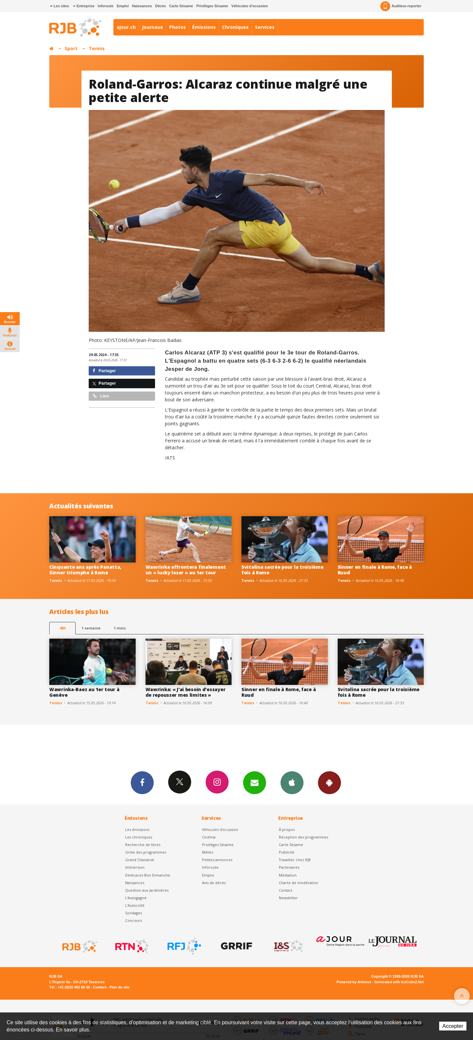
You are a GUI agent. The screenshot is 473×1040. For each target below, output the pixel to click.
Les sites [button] (59, 6)
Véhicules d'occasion (249, 6)
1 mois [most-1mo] (120, 628)
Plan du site (119, 987)
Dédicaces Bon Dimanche (147, 875)
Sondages (133, 913)
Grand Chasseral (139, 860)
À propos (287, 829)
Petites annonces (217, 860)
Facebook (142, 782)
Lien (101, 395)
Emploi (123, 6)
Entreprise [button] (83, 6)
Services (265, 27)
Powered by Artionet (354, 982)
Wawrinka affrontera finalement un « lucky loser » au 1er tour (186, 570)
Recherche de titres (142, 844)
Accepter (452, 1026)
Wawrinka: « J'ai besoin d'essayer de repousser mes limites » (186, 692)
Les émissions (137, 829)
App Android (329, 782)
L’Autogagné (135, 898)
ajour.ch (126, 27)
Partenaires (289, 867)
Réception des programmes (303, 837)
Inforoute (106, 6)
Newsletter (288, 898)
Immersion (135, 867)
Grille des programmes (145, 852)
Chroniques (235, 27)
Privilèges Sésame (212, 6)
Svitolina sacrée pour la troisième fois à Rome (282, 570)
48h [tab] (62, 628)
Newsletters (254, 782)
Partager (104, 370)
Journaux (152, 27)
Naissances (142, 6)
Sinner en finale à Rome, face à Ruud (375, 570)
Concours (133, 920)
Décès (160, 6)
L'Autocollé (135, 905)
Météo (208, 852)
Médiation (288, 875)
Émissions (204, 27)
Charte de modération (298, 883)
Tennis (97, 48)
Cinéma (208, 837)
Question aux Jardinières (147, 890)
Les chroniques (138, 837)
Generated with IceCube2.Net (399, 982)
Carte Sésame (181, 6)
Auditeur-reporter (400, 6)
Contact (285, 890)
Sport (71, 48)
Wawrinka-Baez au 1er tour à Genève (84, 692)
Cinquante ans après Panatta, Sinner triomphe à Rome (85, 570)
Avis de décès (214, 883)
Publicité (286, 852)
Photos (177, 27)
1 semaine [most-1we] (91, 628)
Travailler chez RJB (295, 860)
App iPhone (292, 782)
